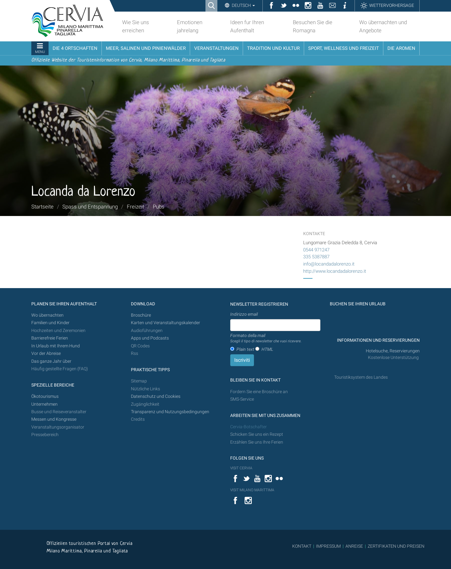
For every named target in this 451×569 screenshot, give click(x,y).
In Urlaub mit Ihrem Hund (55, 346)
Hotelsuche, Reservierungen (393, 351)
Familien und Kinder (50, 322)
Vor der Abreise (46, 353)
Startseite (42, 206)
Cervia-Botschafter (248, 426)
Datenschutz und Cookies (156, 396)
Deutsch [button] (243, 5)
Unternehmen (44, 404)
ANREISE (354, 546)
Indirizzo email (244, 314)
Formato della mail (266, 338)
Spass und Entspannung (90, 206)
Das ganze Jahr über (51, 361)
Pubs (158, 206)
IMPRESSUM (328, 546)
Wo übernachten (47, 315)
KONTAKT (301, 546)
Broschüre (141, 315)
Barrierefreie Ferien (50, 338)
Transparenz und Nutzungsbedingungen (170, 411)
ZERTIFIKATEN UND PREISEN (396, 546)
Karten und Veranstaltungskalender (165, 322)
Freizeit (135, 206)
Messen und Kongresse (53, 419)
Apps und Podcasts (150, 338)
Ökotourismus (45, 396)
